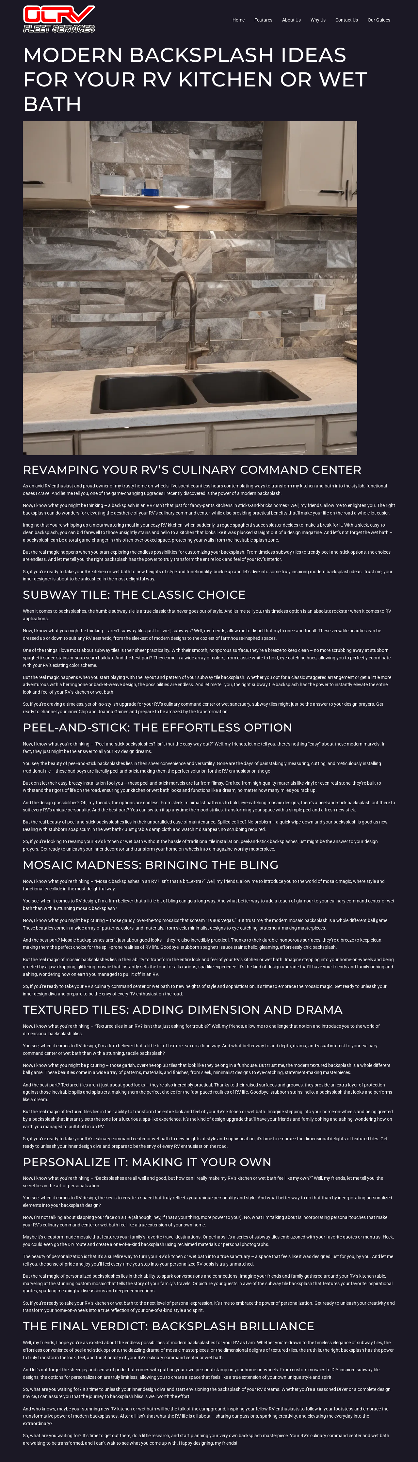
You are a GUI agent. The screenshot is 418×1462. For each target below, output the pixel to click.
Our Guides (379, 20)
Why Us (318, 20)
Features (263, 20)
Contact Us (346, 20)
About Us (291, 20)
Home (239, 20)
